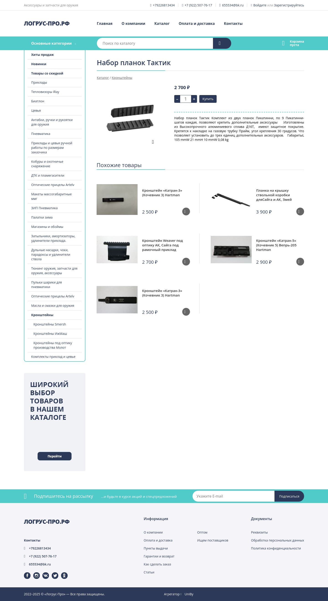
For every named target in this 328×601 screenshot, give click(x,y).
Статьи (149, 572)
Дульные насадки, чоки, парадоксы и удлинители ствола (50, 254)
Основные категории (51, 43)
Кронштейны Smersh (49, 324)
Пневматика (40, 134)
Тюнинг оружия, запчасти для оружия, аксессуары (54, 270)
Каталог (162, 23)
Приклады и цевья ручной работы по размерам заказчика (51, 147)
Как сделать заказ (157, 564)
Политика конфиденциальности (276, 548)
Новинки (38, 64)
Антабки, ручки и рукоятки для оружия (52, 122)
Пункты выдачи (156, 548)
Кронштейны (42, 315)
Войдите (259, 5)
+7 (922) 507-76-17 (198, 5)
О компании (133, 23)
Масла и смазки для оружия (52, 305)
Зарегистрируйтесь (289, 5)
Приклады (39, 82)
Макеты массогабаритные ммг (51, 196)
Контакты (233, 23)
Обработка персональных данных (277, 540)
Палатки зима (42, 217)
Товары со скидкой (47, 73)
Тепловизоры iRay (45, 92)
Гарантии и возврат (159, 556)
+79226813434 (164, 5)
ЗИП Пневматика (44, 208)
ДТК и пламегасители (47, 175)
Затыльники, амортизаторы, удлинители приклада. (53, 238)
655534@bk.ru (233, 5)
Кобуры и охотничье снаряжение (47, 163)
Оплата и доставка (197, 23)
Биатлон (37, 101)
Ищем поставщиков (212, 540)
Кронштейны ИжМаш (50, 333)
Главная (105, 23)
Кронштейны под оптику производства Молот (52, 345)
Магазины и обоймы (47, 226)
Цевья (36, 110)
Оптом (202, 532)
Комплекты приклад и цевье (53, 356)
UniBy (188, 594)
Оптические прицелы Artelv (52, 185)
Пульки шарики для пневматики (46, 284)
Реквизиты (259, 532)
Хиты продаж (42, 54)
